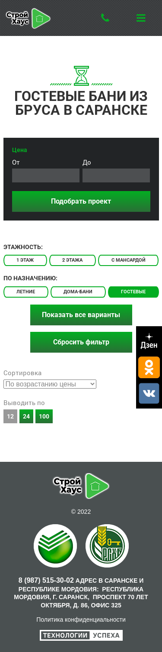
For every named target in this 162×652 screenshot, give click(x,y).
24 (26, 416)
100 (44, 416)
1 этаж (25, 260)
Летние (25, 292)
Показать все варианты (81, 315)
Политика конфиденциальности (81, 619)
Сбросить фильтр (81, 342)
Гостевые (133, 292)
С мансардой (128, 260)
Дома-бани (78, 292)
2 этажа (72, 260)
